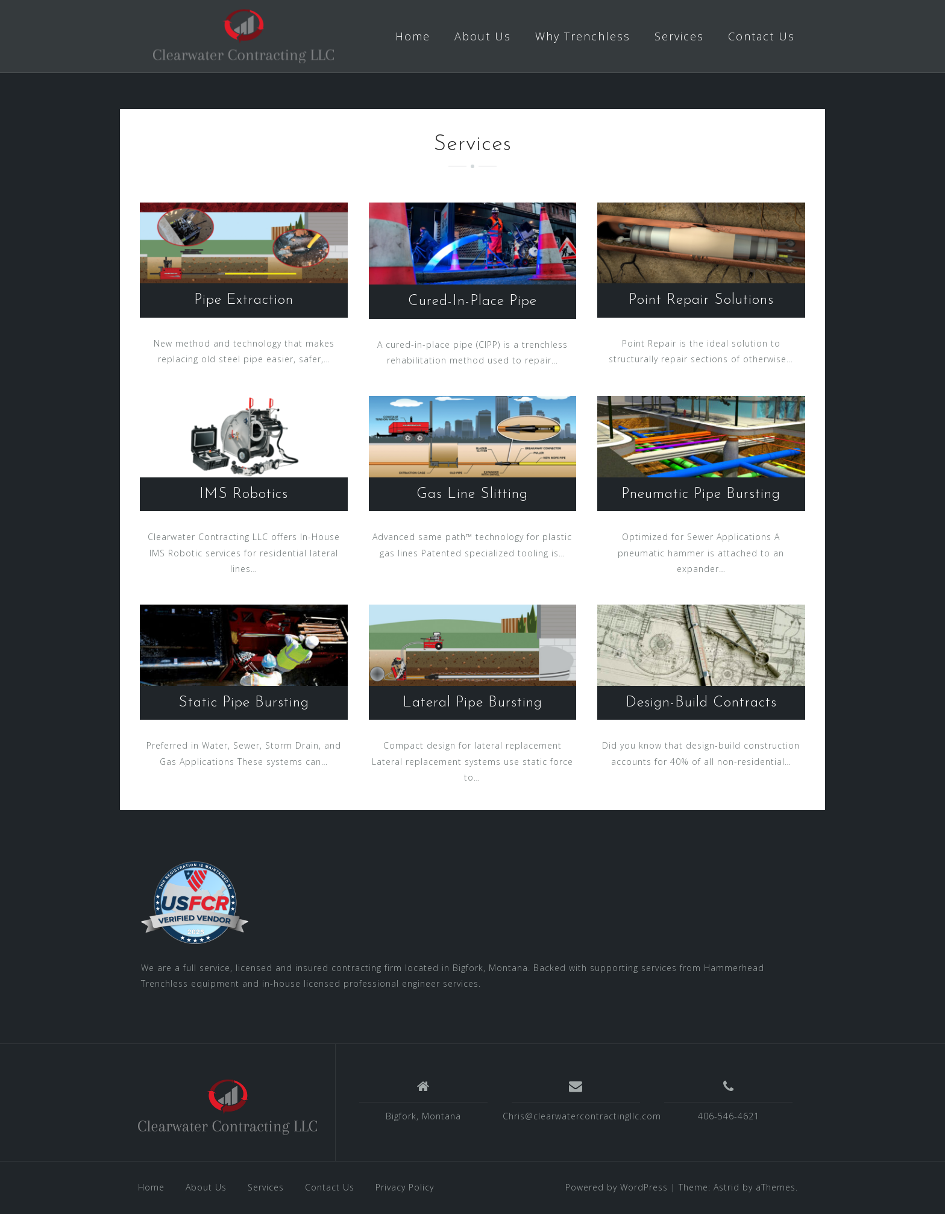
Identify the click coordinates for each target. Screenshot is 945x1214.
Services (679, 36)
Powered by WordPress (616, 1187)
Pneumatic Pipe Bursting (700, 494)
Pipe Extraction (244, 300)
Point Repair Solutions (701, 300)
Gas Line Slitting (472, 494)
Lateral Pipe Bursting (472, 703)
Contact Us (761, 36)
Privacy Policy (404, 1187)
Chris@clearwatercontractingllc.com (582, 1116)
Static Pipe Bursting (243, 703)
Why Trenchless (582, 36)
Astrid (726, 1187)
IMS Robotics (243, 494)
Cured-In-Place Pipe (472, 301)
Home (412, 36)
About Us (482, 36)
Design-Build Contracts (701, 703)
